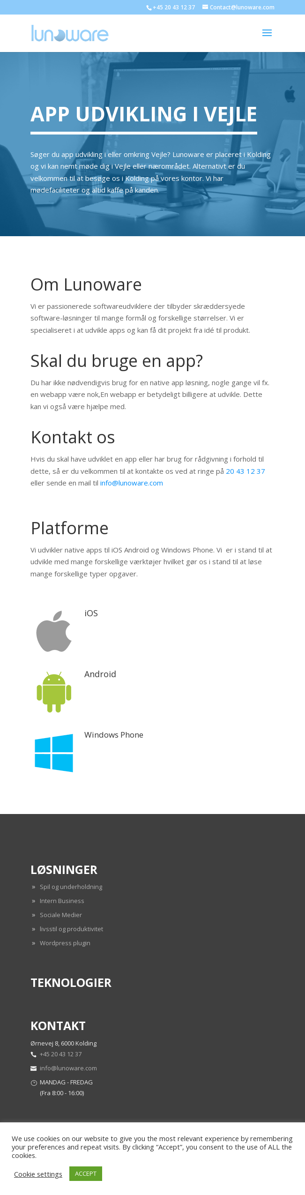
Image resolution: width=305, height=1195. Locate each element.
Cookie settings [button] (38, 1174)
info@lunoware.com (131, 482)
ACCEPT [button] (86, 1173)
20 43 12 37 (245, 471)
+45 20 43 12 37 (61, 1054)
